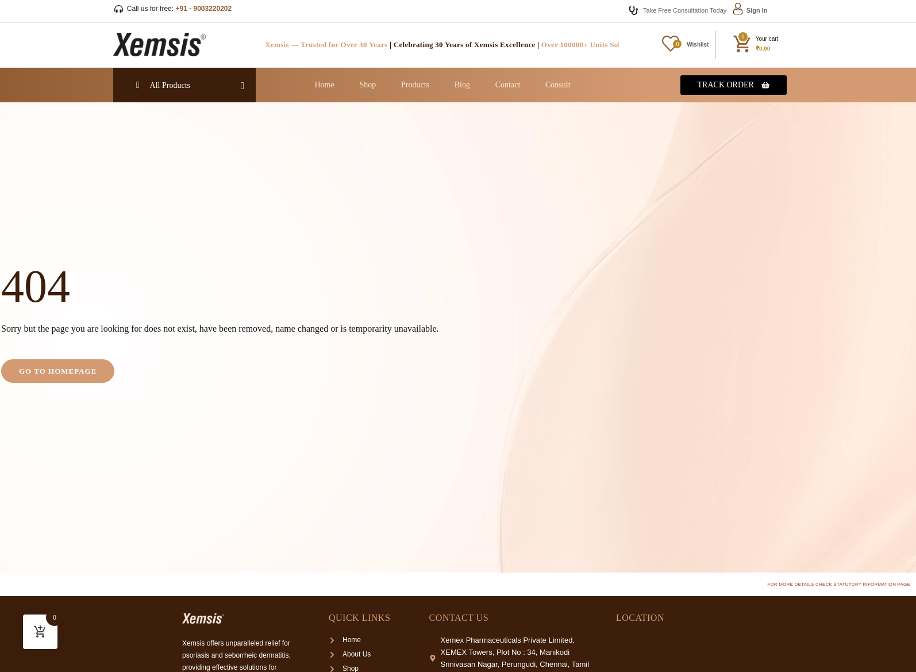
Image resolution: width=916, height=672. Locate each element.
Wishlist (698, 44)
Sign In (757, 10)
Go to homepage (58, 371)
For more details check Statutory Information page (838, 584)
